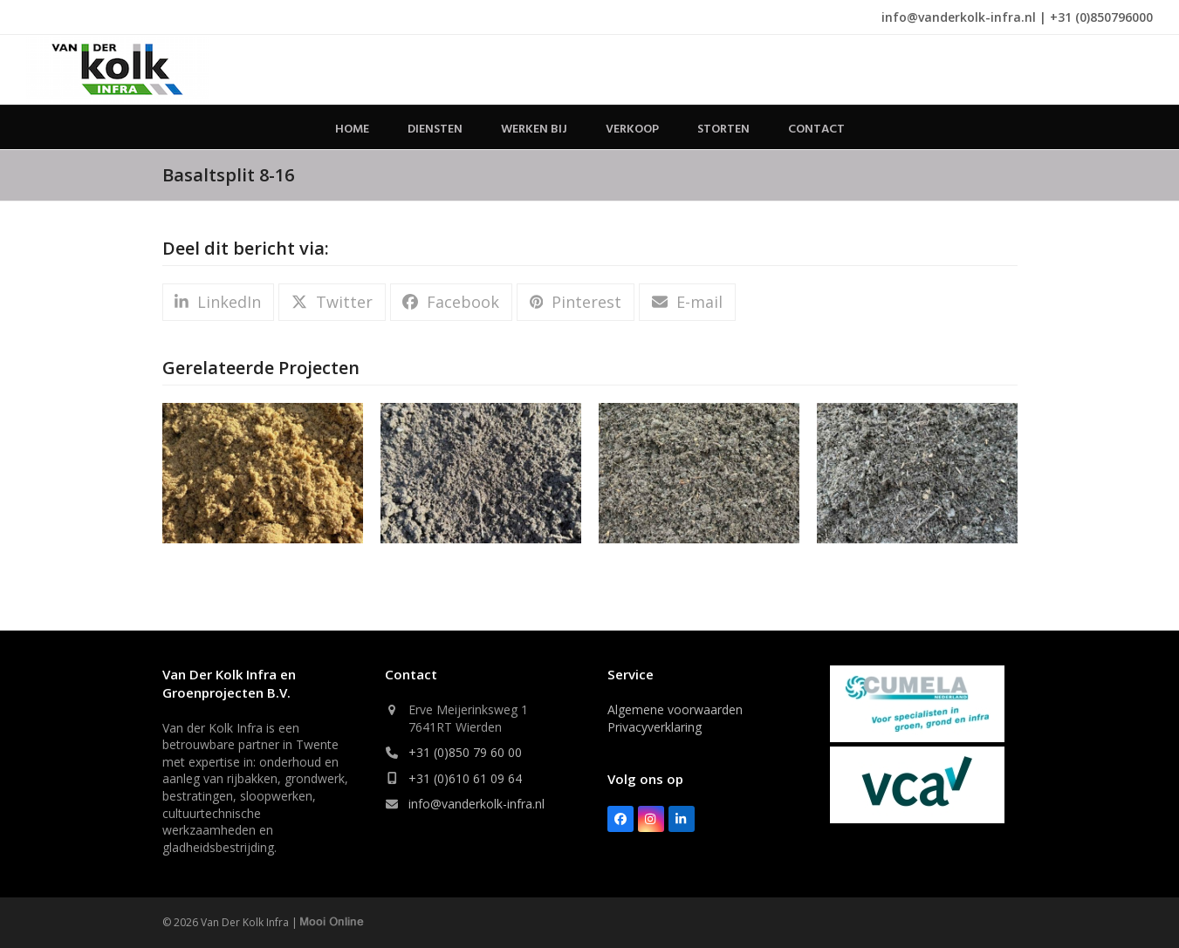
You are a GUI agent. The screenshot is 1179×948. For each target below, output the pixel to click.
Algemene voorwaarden (675, 709)
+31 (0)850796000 (1101, 17)
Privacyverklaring (654, 727)
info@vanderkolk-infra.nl (958, 17)
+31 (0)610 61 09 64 (465, 778)
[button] (218, 302)
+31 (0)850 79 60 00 (465, 752)
